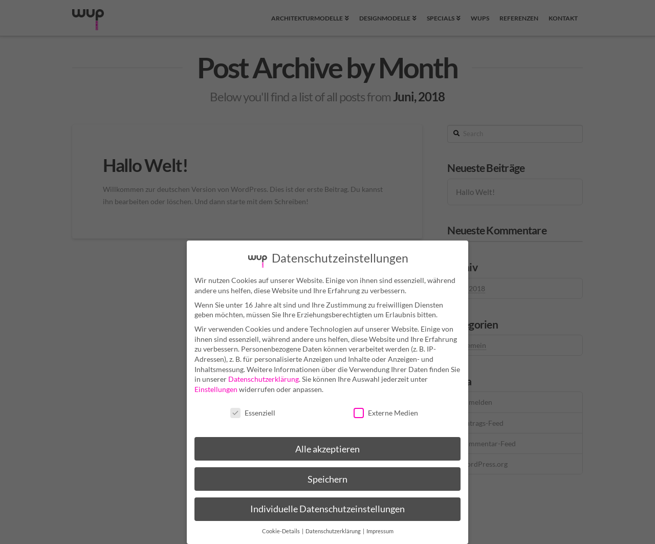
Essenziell (252, 409)
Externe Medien (386, 409)
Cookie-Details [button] (281, 527)
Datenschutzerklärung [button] (333, 527)
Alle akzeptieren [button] (327, 445)
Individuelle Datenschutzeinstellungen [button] (327, 505)
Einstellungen (215, 385)
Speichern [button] (327, 475)
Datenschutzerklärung (263, 375)
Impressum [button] (380, 527)
